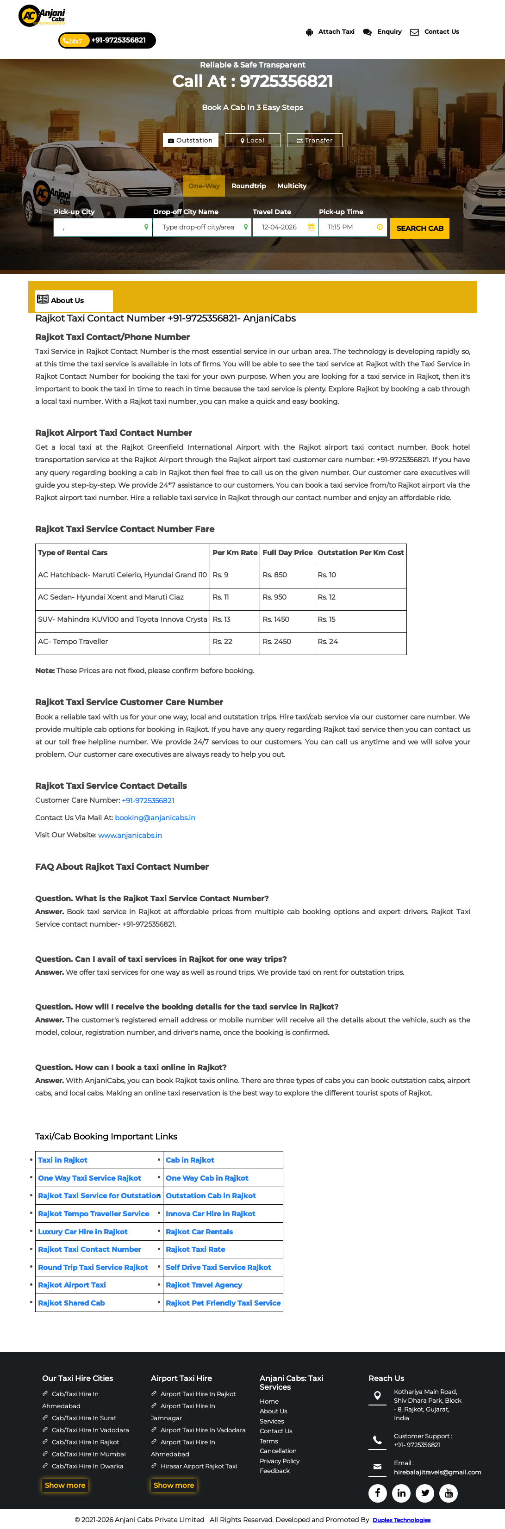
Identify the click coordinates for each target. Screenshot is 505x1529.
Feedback (275, 1469)
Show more (65, 1483)
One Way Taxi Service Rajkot (89, 1176)
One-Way (207, 185)
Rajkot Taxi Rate (195, 1247)
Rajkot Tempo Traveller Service (93, 1211)
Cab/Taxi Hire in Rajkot (85, 1440)
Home (269, 1399)
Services (272, 1419)
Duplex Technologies (401, 1518)
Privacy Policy (279, 1458)
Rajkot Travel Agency (204, 1283)
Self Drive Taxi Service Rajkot (218, 1265)
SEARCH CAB (418, 227)
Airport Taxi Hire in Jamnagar (183, 1410)
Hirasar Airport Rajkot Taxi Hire (194, 1470)
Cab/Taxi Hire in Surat (84, 1416)
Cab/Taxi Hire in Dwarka (88, 1464)
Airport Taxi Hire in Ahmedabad (183, 1446)
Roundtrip (256, 185)
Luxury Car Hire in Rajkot (83, 1229)
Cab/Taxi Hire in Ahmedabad (70, 1398)
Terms (269, 1438)
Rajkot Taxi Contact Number (89, 1247)
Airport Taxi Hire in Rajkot (198, 1392)
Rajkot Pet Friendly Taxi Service (223, 1301)
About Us (60, 299)
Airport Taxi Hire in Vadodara (203, 1428)
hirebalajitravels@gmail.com (437, 1470)
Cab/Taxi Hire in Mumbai (88, 1452)
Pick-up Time (341, 212)
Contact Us (434, 32)
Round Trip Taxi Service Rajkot (93, 1265)
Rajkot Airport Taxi (72, 1283)
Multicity (304, 185)
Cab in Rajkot (190, 1158)
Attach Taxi (330, 32)
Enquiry (382, 32)
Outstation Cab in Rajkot (211, 1193)
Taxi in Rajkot (62, 1158)
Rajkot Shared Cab (71, 1301)
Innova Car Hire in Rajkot (211, 1211)
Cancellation (278, 1449)
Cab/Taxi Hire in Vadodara (90, 1428)
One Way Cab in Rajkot (207, 1176)
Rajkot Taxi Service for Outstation (99, 1193)
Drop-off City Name (185, 212)
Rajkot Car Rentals (199, 1229)
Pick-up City (74, 212)
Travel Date (272, 212)
